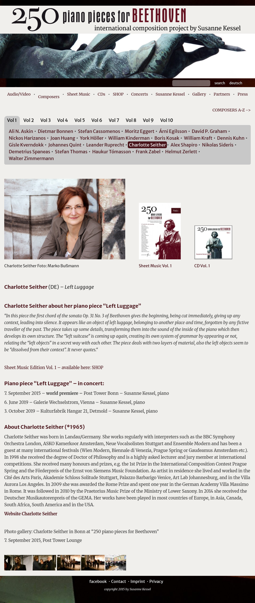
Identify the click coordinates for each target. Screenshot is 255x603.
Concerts (139, 94)
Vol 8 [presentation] (131, 120)
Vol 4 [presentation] (62, 120)
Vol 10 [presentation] (166, 120)
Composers (49, 96)
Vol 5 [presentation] (80, 120)
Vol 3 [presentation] (46, 120)
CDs (101, 94)
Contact (118, 581)
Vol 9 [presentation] (148, 120)
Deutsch (235, 83)
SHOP (118, 94)
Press (243, 94)
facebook (98, 581)
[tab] (12, 121)
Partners (222, 94)
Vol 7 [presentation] (114, 120)
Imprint (137, 581)
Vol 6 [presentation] (97, 120)
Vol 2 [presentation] (28, 120)
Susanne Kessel (170, 94)
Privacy (156, 581)
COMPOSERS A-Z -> (231, 110)
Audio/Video (19, 94)
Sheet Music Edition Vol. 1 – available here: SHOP (53, 367)
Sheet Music (78, 94)
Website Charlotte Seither (30, 513)
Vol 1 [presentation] (12, 120)
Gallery (199, 94)
